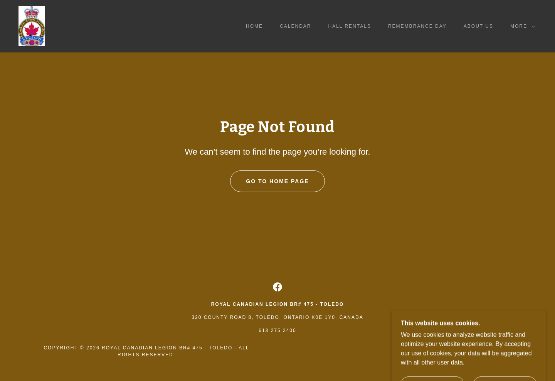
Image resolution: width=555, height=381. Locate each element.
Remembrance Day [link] (417, 26)
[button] (521, 26)
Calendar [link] (295, 26)
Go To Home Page (277, 181)
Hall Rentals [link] (349, 26)
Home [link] (254, 26)
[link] (31, 25)
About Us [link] (478, 26)
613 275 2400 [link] (277, 330)
